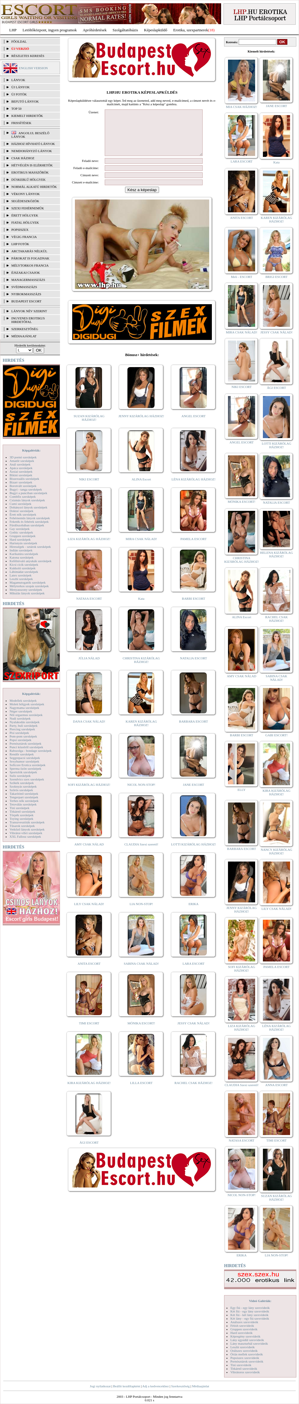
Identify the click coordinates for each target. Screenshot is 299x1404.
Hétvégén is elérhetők (32, 165)
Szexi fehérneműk (27, 208)
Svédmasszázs (24, 287)
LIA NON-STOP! (141, 913)
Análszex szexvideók (244, 1322)
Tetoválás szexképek (23, 804)
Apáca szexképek (21, 468)
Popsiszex (19, 229)
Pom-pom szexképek (23, 736)
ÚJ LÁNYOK (20, 87)
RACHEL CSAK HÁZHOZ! (193, 1092)
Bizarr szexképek (21, 482)
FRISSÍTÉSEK (21, 123)
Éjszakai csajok (25, 272)
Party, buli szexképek (24, 725)
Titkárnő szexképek (22, 811)
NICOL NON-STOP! (141, 793)
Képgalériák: (31, 450)
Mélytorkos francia (30, 265)
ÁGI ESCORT (89, 1151)
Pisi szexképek (19, 733)
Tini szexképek (20, 808)
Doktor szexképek (21, 511)
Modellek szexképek (23, 700)
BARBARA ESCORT (193, 730)
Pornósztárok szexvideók (246, 1361)
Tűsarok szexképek (22, 826)
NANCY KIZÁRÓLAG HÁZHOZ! (276, 851)
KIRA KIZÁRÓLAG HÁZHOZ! (89, 1092)
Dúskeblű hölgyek (28, 179)
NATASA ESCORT (89, 607)
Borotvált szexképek (23, 486)
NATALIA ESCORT (193, 667)
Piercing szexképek (22, 729)
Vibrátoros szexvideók (245, 1372)
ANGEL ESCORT (193, 425)
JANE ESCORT (193, 793)
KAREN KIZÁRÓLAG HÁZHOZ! (141, 732)
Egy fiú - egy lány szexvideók (250, 1307)
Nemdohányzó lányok (31, 151)
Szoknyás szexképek (23, 786)
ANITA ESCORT (89, 972)
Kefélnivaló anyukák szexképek (31, 561)
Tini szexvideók (240, 1365)
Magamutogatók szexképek (28, 582)
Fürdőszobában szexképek (27, 525)
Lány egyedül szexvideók (247, 1340)
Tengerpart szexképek (24, 797)
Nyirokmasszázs (26, 294)
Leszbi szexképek (21, 579)
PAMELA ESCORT (194, 548)
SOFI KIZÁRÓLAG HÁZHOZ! (89, 793)
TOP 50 (16, 108)
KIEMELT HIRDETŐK (27, 115)
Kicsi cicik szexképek (24, 564)
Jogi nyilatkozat (100, 1386)
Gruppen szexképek (23, 536)
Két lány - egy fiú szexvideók (249, 1318)
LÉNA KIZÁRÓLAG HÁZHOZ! (193, 488)
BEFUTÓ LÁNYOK (25, 101)
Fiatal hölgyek (25, 222)
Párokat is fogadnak (30, 258)
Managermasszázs (28, 280)
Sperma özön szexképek (25, 768)
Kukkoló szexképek (23, 568)
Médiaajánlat (200, 1386)
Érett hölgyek (24, 215)
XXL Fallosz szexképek (25, 836)
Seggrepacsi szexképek (25, 758)
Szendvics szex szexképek (27, 779)
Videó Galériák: (260, 1301)
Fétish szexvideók (242, 1325)
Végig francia (24, 237)
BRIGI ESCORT (276, 277)
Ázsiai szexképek (21, 471)
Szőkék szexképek (22, 783)
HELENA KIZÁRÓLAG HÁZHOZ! (276, 554)
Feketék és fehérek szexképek (29, 521)
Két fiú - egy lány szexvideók (249, 1311)
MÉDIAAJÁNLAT (23, 336)
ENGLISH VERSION (33, 68)
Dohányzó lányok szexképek (28, 507)
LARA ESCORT (194, 972)
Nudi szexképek (20, 718)
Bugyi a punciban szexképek (28, 493)
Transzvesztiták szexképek (27, 822)
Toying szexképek (21, 818)
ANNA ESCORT (276, 1085)
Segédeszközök (25, 201)
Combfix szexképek (23, 496)
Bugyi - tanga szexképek (26, 489)
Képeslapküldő (155, 30)
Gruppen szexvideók (244, 1329)
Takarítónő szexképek (24, 793)
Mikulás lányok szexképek (27, 593)
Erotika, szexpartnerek (190, 30)
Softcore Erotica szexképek (27, 765)
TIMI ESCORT (89, 1032)
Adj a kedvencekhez (155, 1386)
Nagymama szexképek (24, 707)
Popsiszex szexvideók (244, 1358)
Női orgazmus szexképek (26, 715)
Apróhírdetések (95, 30)
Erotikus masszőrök (30, 172)
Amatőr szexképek (22, 461)
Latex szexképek (21, 575)
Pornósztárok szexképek (25, 743)
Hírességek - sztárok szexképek (30, 546)
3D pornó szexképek (23, 457)
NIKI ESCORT (89, 488)
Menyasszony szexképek (26, 589)
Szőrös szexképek (21, 790)
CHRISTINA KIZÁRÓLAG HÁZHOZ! (141, 668)
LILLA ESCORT (141, 1092)
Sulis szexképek (20, 775)
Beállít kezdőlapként (126, 1386)
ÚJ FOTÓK (19, 94)
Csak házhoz (22, 158)
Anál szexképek (20, 464)
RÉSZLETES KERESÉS (27, 56)
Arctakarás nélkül (29, 251)
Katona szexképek (21, 557)
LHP (13, 30)
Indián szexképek (21, 550)
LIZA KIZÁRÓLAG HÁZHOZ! (89, 548)
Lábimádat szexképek (24, 571)
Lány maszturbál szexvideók (249, 1343)
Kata (141, 607)
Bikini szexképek (21, 475)
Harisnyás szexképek (23, 543)
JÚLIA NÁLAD (89, 667)
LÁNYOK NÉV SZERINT (29, 311)
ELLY (242, 789)
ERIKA (194, 913)
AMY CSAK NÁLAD (89, 853)
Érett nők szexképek (23, 514)
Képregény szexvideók (245, 1336)
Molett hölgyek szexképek (27, 704)
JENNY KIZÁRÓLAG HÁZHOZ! (141, 425)
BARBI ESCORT (193, 607)
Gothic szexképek (21, 532)
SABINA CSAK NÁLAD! (141, 972)
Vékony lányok (25, 194)
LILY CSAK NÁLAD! (89, 913)
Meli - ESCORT (241, 277)
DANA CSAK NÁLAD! (89, 730)
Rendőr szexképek (22, 754)
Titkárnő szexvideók (243, 1368)
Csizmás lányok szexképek (27, 500)
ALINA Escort (141, 488)
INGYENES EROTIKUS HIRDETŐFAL (28, 320)
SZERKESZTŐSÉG (24, 329)
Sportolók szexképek (23, 772)
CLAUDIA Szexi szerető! (141, 853)
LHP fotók (20, 244)
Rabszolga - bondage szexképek (31, 750)
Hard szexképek (20, 539)
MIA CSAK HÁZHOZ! (241, 107)
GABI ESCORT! (276, 735)
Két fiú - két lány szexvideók (249, 1315)
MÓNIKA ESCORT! (141, 1032)
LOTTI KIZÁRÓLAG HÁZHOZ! (193, 853)
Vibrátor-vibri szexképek (26, 833)
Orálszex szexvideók (244, 1350)
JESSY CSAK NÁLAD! (194, 1032)
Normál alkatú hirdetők (34, 186)
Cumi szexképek (20, 503)
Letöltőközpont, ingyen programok (50, 30)
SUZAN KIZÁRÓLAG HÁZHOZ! (89, 426)
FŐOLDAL (19, 41)
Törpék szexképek (21, 815)
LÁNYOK (18, 80)
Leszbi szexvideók (242, 1347)
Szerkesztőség (180, 1386)
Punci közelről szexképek (26, 747)
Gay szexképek (20, 529)
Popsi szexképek (20, 740)
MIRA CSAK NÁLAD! (141, 548)
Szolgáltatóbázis (125, 30)
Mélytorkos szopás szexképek (29, 586)
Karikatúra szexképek (24, 554)
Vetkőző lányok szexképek (27, 829)
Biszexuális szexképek (24, 478)
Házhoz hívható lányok (33, 144)
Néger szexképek (21, 711)
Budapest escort (26, 301)
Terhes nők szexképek (24, 800)
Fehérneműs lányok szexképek (30, 518)
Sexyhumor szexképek (24, 761)
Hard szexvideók (241, 1333)
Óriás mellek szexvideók (246, 1354)
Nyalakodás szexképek (25, 722)
